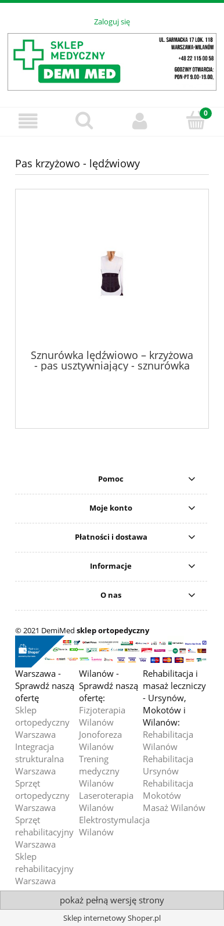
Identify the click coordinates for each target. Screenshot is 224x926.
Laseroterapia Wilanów (106, 801)
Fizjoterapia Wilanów (102, 716)
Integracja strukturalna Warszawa (39, 759)
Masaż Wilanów (174, 807)
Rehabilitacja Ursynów (168, 765)
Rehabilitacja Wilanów (168, 740)
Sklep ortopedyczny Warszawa (42, 722)
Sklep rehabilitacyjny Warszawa (44, 868)
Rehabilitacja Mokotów (168, 789)
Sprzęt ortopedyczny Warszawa (42, 795)
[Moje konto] (140, 121)
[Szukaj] (84, 120)
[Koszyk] (196, 120)
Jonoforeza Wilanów (100, 740)
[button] (28, 121)
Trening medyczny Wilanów (99, 771)
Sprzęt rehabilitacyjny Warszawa (44, 832)
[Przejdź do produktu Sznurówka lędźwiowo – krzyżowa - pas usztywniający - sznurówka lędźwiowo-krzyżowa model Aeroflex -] (112, 273)
